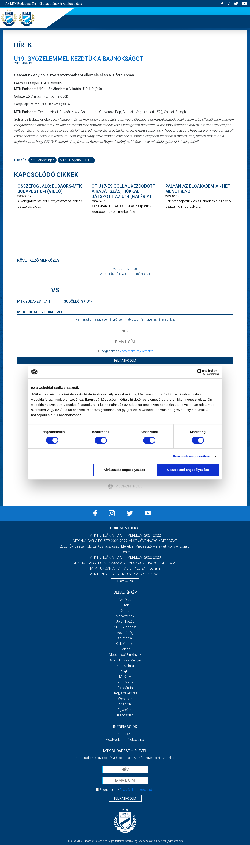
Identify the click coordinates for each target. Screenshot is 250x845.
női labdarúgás (42, 160)
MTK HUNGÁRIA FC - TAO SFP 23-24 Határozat (125, 574)
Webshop (125, 699)
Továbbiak (125, 581)
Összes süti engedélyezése (188, 470)
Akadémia (125, 688)
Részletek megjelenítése (192, 456)
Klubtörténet (125, 644)
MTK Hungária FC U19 (76, 160)
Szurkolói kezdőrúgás (125, 660)
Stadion (125, 704)
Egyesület (125, 710)
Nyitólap (125, 600)
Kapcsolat (125, 715)
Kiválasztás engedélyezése (124, 470)
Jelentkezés (125, 621)
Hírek (125, 605)
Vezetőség (125, 633)
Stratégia (125, 638)
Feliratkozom (125, 360)
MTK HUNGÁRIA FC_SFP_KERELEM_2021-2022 (125, 535)
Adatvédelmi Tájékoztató (125, 740)
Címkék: (20, 160)
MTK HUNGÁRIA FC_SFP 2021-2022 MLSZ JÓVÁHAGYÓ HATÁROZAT (125, 541)
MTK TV (125, 677)
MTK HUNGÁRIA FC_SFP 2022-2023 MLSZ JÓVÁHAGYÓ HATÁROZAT (125, 563)
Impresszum (125, 734)
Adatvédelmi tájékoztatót (136, 351)
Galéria (125, 649)
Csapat (125, 610)
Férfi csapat (125, 682)
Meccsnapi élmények (125, 655)
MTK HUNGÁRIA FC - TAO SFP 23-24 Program (125, 568)
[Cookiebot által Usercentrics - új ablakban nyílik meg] (200, 372)
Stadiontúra (125, 666)
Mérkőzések (125, 616)
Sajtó (125, 671)
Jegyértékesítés (125, 693)
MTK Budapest (125, 627)
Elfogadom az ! (127, 351)
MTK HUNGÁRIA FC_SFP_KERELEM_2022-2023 (125, 557)
